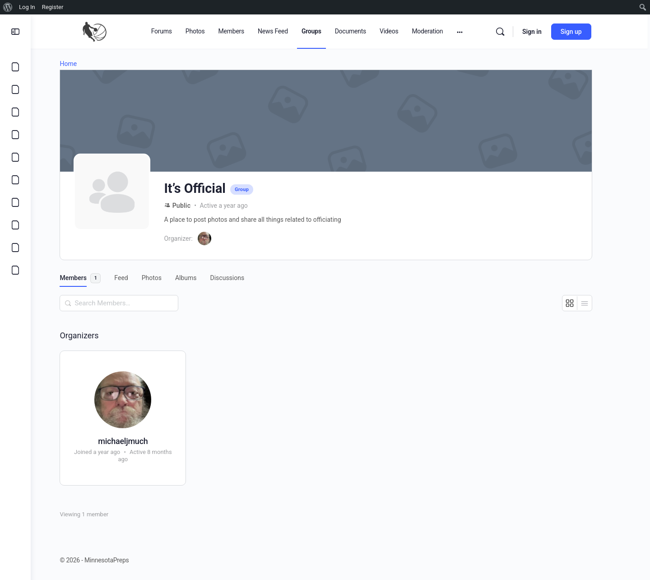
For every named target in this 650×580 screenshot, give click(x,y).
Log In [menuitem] (27, 7)
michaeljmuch (137, 441)
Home (82, 63)
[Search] (515, 31)
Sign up (586, 31)
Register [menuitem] (53, 7)
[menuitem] (8, 7)
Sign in (547, 31)
